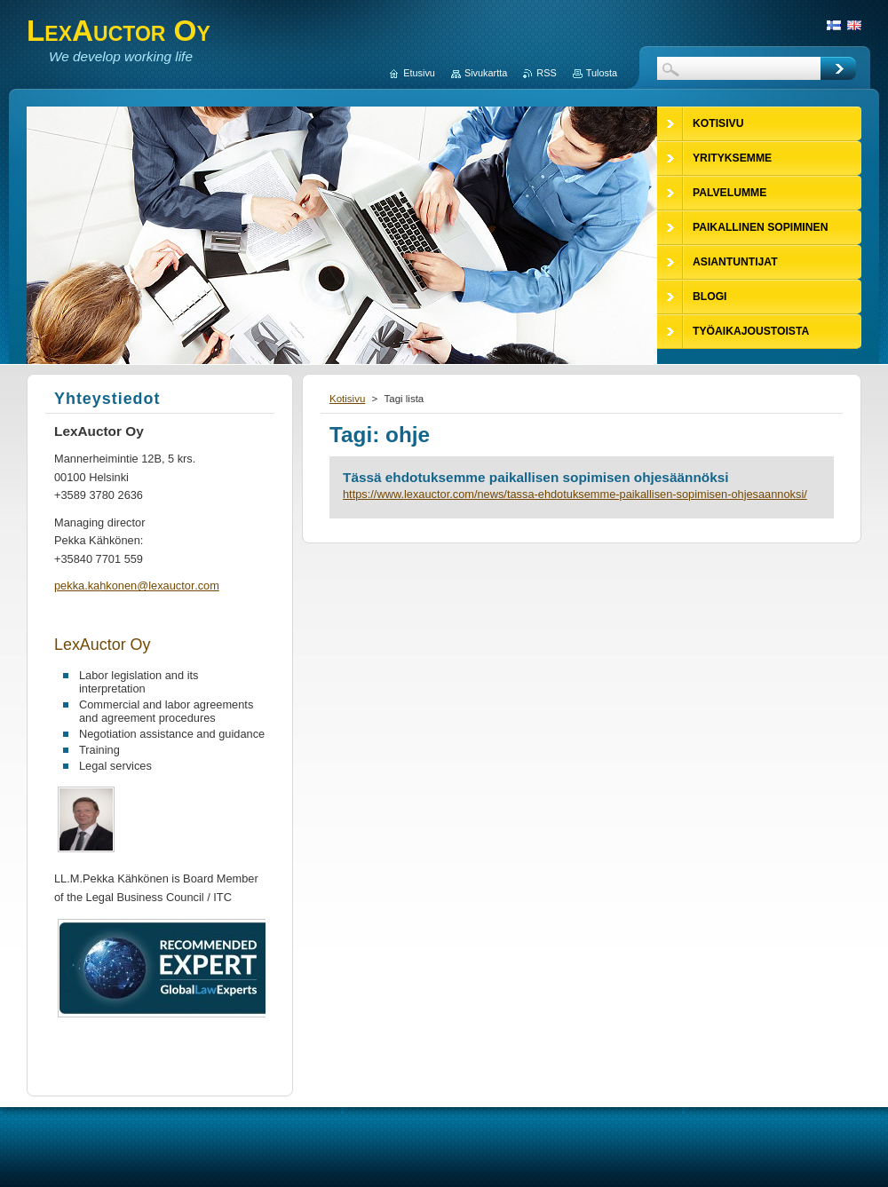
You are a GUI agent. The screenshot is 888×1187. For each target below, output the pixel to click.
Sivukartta (485, 72)
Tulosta (601, 72)
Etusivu (419, 72)
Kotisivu (347, 398)
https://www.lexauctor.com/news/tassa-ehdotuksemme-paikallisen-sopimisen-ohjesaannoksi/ (575, 494)
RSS (546, 72)
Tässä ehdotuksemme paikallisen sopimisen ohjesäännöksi (536, 477)
